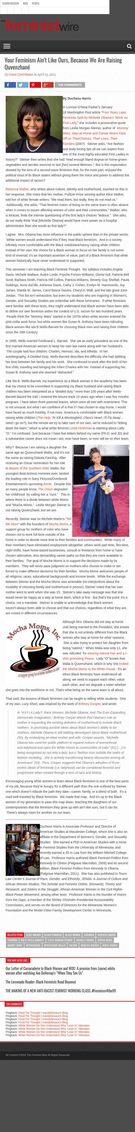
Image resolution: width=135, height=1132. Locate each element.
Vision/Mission (10, 3)
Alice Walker (33, 935)
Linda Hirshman (81, 428)
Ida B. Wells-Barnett (32, 940)
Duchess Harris (106, 935)
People (35, 3)
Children (89, 935)
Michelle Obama (85, 940)
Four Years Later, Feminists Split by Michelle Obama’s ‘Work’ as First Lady (95, 118)
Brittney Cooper (89, 704)
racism (73, 945)
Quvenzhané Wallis (54, 945)
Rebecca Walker (17, 189)
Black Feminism (53, 935)
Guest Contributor (21, 74)
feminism (12, 940)
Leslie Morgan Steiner (60, 940)
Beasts (14, 468)
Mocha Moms (58, 524)
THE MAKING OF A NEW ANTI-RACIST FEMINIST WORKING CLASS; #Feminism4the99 (61, 990)
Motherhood (33, 945)
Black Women (72, 935)
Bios (25, 3)
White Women (109, 945)
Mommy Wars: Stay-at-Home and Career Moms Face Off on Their (95, 133)
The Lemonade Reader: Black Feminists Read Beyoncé (41, 982)
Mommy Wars (15, 945)
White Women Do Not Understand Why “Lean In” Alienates (54, 1025)
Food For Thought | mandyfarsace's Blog (43, 1012)
